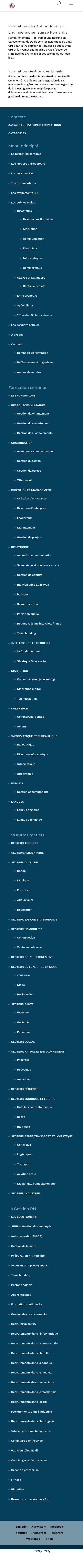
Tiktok (48, 1539)
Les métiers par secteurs (28, 163)
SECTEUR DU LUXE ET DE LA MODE (34, 967)
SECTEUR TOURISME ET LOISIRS (33, 1099)
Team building (26, 633)
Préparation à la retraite (28, 1255)
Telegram (56, 1533)
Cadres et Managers (31, 277)
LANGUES (17, 801)
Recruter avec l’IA (23, 1324)
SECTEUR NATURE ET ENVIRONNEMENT (37, 1051)
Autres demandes (29, 372)
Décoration (24, 909)
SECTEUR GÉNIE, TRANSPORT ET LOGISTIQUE (42, 1136)
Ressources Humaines (38, 219)
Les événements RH (24, 193)
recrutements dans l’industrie (31, 1411)
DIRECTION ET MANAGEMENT (31, 490)
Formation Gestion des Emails (35, 71)
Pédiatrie (23, 1032)
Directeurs (24, 211)
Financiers (30, 248)
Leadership (24, 518)
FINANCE (17, 783)
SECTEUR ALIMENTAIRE (27, 852)
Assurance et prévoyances (29, 1265)
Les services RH (22, 173)
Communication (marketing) (36, 679)
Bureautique (25, 744)
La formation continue (26, 154)
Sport (21, 1117)
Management (26, 527)
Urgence (23, 1012)
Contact (16, 344)
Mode (21, 985)
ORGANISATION (22, 443)
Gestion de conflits (29, 575)
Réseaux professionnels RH (30, 1499)
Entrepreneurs (27, 295)
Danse (21, 871)
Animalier (23, 1079)
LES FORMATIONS (23, 395)
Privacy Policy (41, 1551)
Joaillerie (23, 975)
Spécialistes (25, 305)
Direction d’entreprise (32, 508)
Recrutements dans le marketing (33, 1392)
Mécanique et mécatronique (36, 1183)
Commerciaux (32, 268)
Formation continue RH (26, 1304)
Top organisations (23, 183)
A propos (17, 335)
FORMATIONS (30, 125)
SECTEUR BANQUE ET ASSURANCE (34, 919)
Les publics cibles (23, 202)
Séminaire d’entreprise (27, 1440)
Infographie (25, 774)
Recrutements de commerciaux (32, 1382)
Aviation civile (26, 1174)
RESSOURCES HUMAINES (28, 405)
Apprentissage (21, 1295)
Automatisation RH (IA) (26, 1236)
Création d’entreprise (32, 498)
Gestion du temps (29, 461)
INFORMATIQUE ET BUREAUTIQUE (34, 736)
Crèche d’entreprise (25, 1470)
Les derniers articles (25, 325)
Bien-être (23, 1126)
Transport (24, 1164)
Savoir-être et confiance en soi (38, 565)
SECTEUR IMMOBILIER (26, 929)
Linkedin (22, 1526)
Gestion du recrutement (33, 423)
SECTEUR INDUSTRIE (25, 1193)
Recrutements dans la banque (31, 1363)
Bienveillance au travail (33, 584)
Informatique (26, 764)
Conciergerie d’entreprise (29, 1460)
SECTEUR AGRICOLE (25, 843)
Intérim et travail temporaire (31, 1431)
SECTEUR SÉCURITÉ (24, 1089)
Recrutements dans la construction (35, 1343)
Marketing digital (29, 689)
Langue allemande (29, 819)
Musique (23, 880)
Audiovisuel (25, 900)
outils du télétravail (24, 1450)
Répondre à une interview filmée (39, 623)
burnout (22, 594)
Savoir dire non (27, 604)
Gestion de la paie (23, 1246)
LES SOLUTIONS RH (24, 1217)
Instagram (38, 1533)
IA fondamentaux (29, 651)
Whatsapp (33, 1539)
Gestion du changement (33, 413)
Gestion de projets (29, 537)
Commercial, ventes (30, 716)
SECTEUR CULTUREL (25, 862)
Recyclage (24, 1069)
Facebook (56, 1526)
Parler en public (28, 614)
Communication (33, 239)
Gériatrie (23, 1022)
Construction (26, 937)
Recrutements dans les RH (29, 1402)
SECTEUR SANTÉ (22, 1004)
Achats (22, 726)
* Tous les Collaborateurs (34, 315)
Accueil (13, 125)
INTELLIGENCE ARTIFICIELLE (31, 643)
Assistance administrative (35, 451)
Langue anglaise (28, 810)
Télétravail (24, 480)
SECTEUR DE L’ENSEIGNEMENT (32, 957)
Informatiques (33, 258)
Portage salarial (22, 1285)
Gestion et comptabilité (33, 792)
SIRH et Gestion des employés (31, 1226)
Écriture (23, 890)
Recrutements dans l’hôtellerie (32, 1353)
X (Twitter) (38, 1526)
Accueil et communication (34, 555)
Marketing (30, 229)
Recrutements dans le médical (31, 1372)
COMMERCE (19, 708)
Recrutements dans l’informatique (34, 1333)
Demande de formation (32, 353)
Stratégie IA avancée (31, 661)
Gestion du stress (29, 470)
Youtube (21, 1533)
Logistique (24, 1154)
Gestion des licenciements (35, 433)
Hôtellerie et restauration (34, 1107)
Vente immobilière (29, 947)
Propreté (23, 1060)
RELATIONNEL (20, 547)
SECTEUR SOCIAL (23, 1042)
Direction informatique (32, 754)
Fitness (16, 1480)
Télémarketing (27, 698)
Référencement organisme (35, 362)
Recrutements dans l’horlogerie (32, 1421)
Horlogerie (24, 994)
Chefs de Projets (34, 286)
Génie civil (24, 1144)
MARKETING (19, 671)
